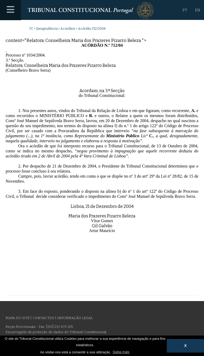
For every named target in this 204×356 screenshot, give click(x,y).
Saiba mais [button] (121, 352)
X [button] (185, 346)
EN (197, 10)
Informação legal (75, 318)
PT (184, 10)
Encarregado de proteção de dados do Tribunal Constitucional (56, 332)
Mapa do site (18, 318)
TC (31, 29)
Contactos (43, 318)
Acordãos (68, 29)
